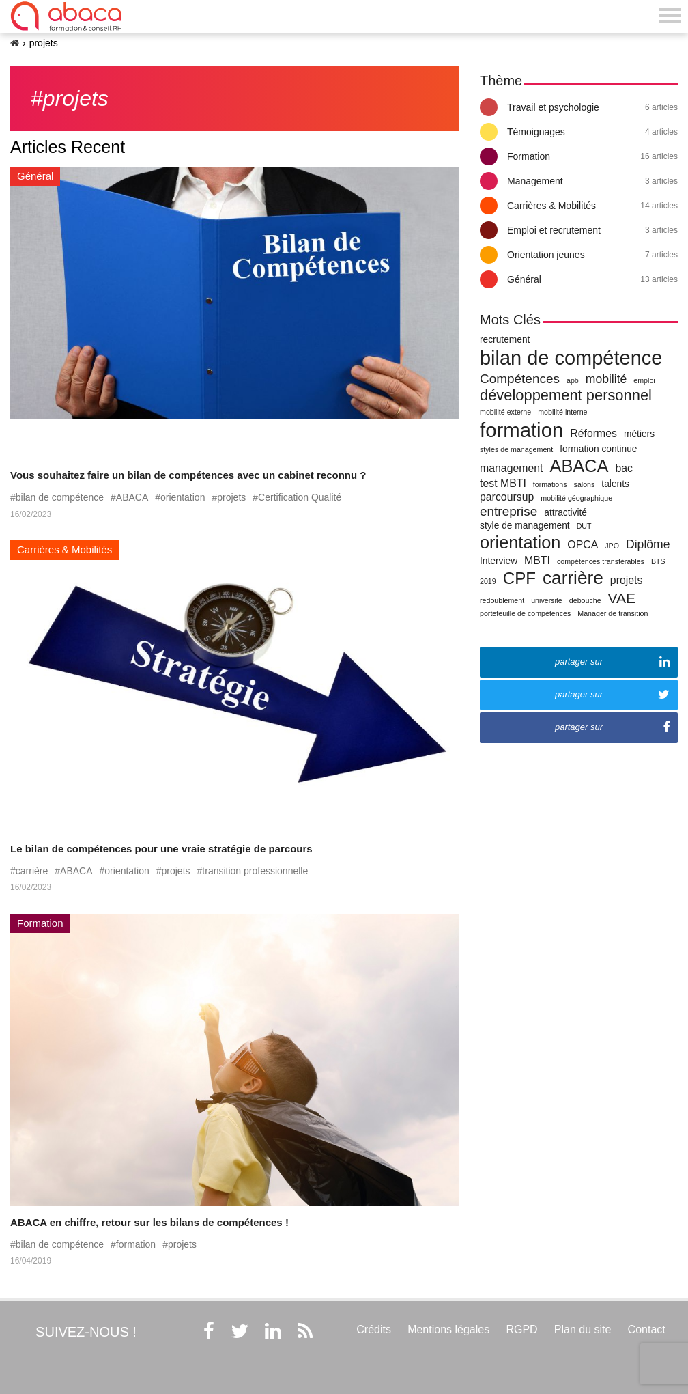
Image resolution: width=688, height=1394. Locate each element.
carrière (32, 870)
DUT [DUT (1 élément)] (584, 526)
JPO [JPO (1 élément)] (612, 546)
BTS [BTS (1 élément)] (658, 561)
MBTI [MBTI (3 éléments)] (537, 560)
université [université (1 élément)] (546, 600)
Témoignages (592, 132)
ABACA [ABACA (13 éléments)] (578, 465)
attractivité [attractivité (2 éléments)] (565, 512)
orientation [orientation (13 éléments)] (520, 542)
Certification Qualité (299, 497)
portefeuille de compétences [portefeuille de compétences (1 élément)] (525, 613)
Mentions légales (448, 1329)
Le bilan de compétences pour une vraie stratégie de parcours (161, 848)
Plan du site (583, 1329)
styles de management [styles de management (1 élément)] (516, 449)
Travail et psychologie (592, 107)
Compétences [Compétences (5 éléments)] (520, 379)
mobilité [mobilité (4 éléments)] (606, 379)
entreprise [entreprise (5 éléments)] (508, 511)
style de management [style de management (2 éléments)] (525, 525)
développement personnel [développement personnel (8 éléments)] (566, 395)
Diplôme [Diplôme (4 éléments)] (648, 544)
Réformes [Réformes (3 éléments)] (593, 433)
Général (592, 279)
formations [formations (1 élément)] (550, 484)
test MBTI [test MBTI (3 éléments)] (503, 483)
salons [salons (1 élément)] (584, 484)
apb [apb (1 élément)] (573, 380)
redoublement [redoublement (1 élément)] (502, 600)
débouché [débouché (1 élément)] (585, 600)
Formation (592, 156)
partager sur (612, 662)
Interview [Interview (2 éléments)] (498, 561)
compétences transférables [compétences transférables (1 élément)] (600, 561)
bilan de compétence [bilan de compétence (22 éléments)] (571, 358)
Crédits (373, 1329)
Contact (646, 1329)
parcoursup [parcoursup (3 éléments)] (507, 497)
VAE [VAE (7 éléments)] (622, 598)
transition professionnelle (255, 870)
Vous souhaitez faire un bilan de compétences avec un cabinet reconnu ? (188, 475)
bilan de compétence (60, 497)
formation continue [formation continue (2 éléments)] (598, 449)
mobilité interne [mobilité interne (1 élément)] (562, 412)
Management (592, 181)
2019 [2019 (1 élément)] (488, 581)
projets (231, 497)
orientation (182, 497)
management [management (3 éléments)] (511, 468)
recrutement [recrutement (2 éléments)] (505, 340)
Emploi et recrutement (592, 230)
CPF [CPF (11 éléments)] (519, 578)
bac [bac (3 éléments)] (624, 468)
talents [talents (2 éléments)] (615, 484)
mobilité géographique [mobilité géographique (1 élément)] (576, 498)
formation (136, 1244)
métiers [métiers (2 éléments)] (639, 434)
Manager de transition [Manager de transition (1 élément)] (612, 613)
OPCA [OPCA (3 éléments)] (582, 544)
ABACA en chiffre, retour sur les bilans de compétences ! (149, 1222)
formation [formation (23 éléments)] (521, 430)
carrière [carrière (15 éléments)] (573, 578)
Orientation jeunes (592, 255)
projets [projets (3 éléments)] (626, 580)
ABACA (132, 497)
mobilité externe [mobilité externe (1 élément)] (505, 412)
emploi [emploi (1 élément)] (644, 380)
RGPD (521, 1329)
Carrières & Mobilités (592, 205)
